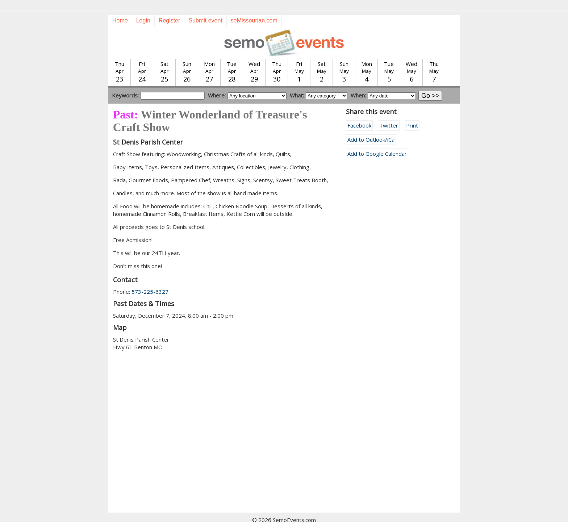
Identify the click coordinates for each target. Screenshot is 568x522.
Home (120, 7)
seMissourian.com (254, 7)
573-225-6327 (149, 278)
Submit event (205, 7)
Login (143, 7)
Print (412, 112)
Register (169, 7)
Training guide (277, 514)
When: (358, 82)
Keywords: (125, 82)
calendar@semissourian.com (357, 514)
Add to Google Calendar (377, 140)
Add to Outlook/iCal (371, 126)
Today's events (194, 514)
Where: (217, 82)
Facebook (359, 112)
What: (297, 82)
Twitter (388, 112)
